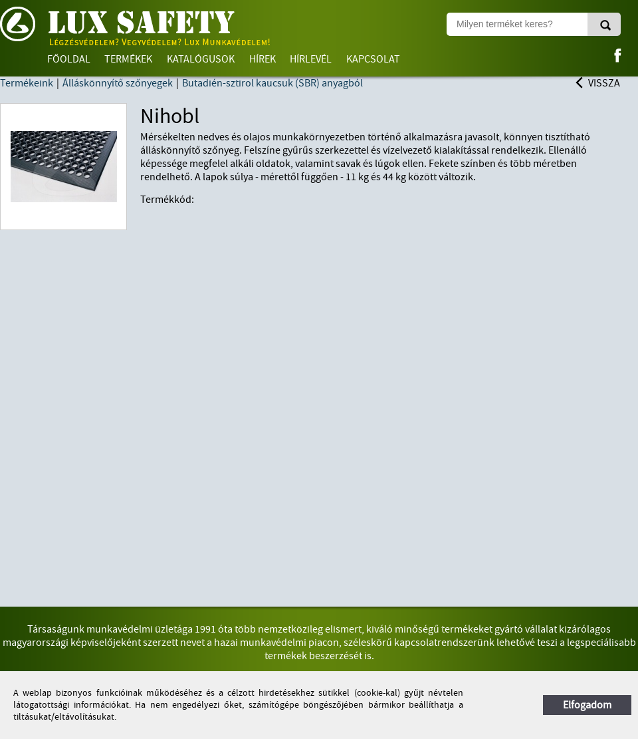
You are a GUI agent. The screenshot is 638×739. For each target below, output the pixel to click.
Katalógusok (201, 59)
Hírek (262, 59)
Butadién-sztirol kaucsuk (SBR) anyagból (272, 83)
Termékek (128, 59)
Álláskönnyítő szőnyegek (117, 83)
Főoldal (68, 59)
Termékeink (26, 83)
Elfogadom (587, 705)
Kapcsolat (373, 59)
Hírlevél (311, 59)
